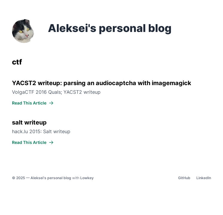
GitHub (184, 178)
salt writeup (29, 122)
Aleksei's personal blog (51, 178)
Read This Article (33, 102)
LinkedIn (203, 178)
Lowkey (87, 178)
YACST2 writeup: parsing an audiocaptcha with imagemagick (101, 83)
